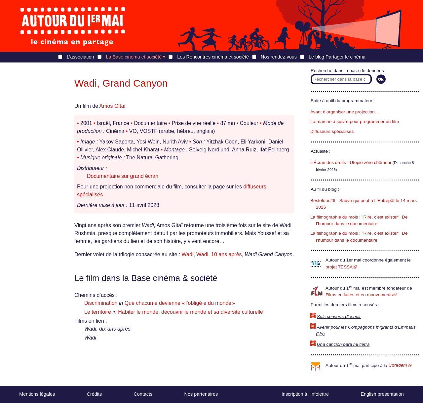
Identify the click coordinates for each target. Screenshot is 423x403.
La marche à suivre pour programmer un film (354, 121)
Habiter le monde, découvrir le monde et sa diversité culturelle (190, 312)
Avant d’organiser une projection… (344, 111)
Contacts (143, 394)
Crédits (94, 394)
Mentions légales (37, 394)
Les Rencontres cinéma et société (213, 57)
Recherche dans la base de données (347, 70)
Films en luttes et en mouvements (359, 294)
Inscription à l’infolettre (305, 394)
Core (398, 365)
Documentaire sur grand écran (122, 176)
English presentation (382, 394)
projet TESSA (339, 266)
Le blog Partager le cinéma (337, 57)
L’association (80, 57)
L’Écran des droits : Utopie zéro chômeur (351, 162)
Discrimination (100, 303)
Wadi (188, 254)
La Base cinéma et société (134, 57)
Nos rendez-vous (279, 57)
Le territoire (97, 312)
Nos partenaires (201, 394)
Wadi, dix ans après (107, 329)
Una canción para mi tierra (343, 344)
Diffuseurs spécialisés (332, 131)
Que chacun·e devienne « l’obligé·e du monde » (180, 303)
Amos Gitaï (112, 106)
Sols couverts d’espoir (339, 316)
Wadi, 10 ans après (219, 254)
